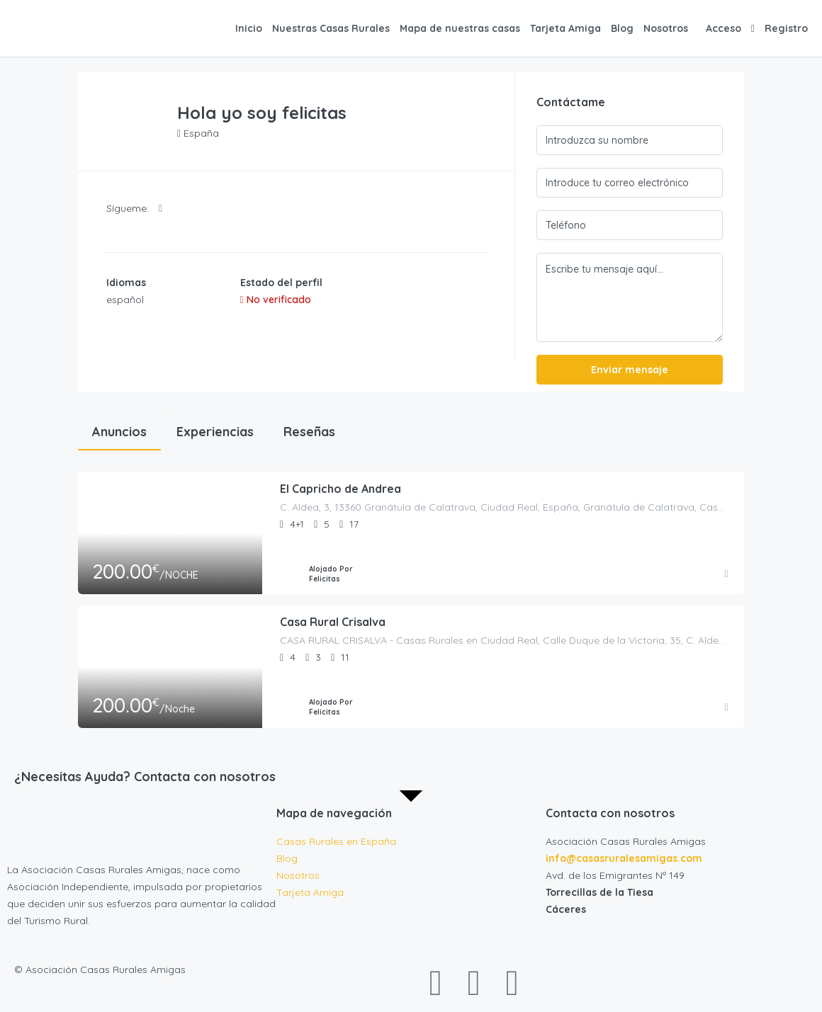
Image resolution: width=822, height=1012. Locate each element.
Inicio (248, 28)
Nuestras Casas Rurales (331, 28)
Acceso (723, 28)
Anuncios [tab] (119, 431)
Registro (786, 28)
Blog (622, 28)
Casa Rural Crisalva (332, 622)
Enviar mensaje (629, 369)
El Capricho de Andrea (340, 489)
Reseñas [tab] (309, 431)
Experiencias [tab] (215, 431)
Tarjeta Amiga (565, 28)
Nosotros (665, 28)
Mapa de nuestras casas (460, 28)
